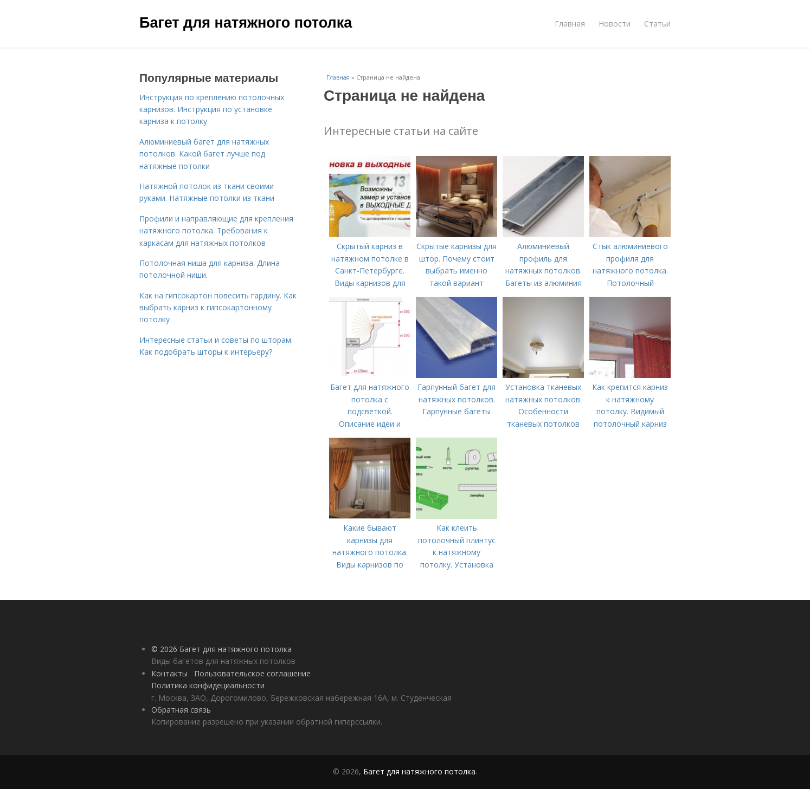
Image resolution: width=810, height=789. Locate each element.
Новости (615, 23)
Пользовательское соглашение (252, 673)
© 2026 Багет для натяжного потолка (221, 649)
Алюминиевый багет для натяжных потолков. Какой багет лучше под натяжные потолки (204, 153)
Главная (570, 23)
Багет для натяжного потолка (245, 23)
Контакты (169, 673)
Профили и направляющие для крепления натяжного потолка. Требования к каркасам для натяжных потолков (216, 230)
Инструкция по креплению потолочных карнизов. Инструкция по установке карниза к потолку (211, 109)
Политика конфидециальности (208, 685)
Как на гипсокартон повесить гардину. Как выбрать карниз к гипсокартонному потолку (218, 307)
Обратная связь (181, 710)
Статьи (657, 23)
